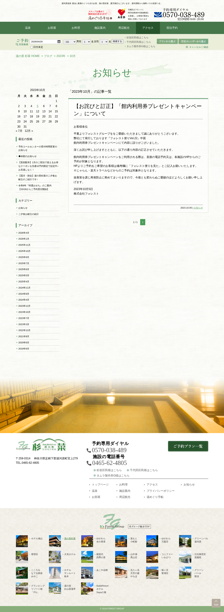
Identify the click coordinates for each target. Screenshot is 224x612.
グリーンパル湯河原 (201, 540)
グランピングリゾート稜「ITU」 (38, 588)
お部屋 (52, 28)
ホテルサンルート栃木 (70, 573)
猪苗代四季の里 (101, 556)
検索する (117, 42)
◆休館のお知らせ (27, 157)
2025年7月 (23, 264)
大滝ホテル (70, 554)
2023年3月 (23, 325)
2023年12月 (24, 306)
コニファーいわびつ (167, 556)
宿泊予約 (172, 28)
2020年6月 (23, 343)
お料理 (76, 28)
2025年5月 (23, 276)
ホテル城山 (37, 538)
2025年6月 (23, 270)
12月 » (29, 131)
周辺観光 (124, 28)
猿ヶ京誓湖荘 (165, 571)
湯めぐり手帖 (155, 497)
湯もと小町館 (133, 540)
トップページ (100, 484)
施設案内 (100, 28)
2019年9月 (23, 349)
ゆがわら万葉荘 (166, 540)
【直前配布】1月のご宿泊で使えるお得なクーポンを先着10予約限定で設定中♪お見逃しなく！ (38, 167)
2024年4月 (23, 300)
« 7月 (19, 131)
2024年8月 (23, 294)
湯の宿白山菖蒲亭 (70, 587)
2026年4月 (23, 233)
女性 (96, 42)
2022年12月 (24, 331)
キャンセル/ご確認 (198, 47)
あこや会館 (102, 570)
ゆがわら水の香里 (101, 540)
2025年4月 (23, 282)
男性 (78, 42)
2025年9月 (23, 258)
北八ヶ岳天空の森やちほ (134, 573)
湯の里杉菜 (70, 538)
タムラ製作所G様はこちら (141, 47)
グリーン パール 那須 (199, 573)
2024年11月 (24, 288)
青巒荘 (34, 554)
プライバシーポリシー (161, 490)
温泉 (28, 28)
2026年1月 (23, 239)
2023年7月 (23, 319)
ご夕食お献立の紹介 (28, 214)
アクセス (147, 28)
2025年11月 (24, 245)
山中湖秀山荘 (133, 556)
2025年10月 (24, 251)
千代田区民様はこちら (139, 42)
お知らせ (198, 208)
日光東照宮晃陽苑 (200, 556)
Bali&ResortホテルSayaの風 (102, 588)
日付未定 (36, 47)
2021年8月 (23, 337)
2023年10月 (24, 312)
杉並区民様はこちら (138, 38)
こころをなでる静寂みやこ (37, 573)
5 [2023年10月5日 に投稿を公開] (37, 106)
